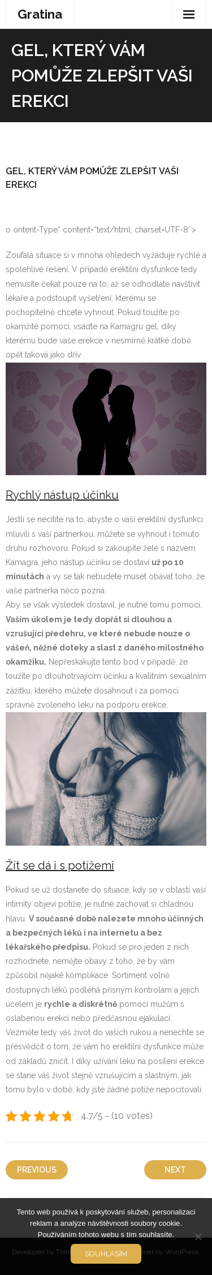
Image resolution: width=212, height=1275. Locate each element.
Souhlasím (106, 1254)
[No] (198, 1236)
